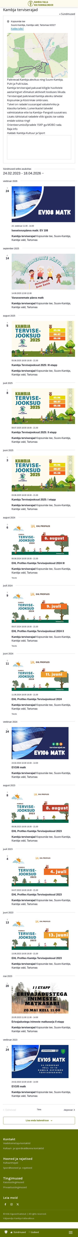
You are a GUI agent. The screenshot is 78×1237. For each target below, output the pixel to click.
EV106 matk (19, 767)
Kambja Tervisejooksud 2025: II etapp (34, 432)
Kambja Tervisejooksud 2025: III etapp (34, 365)
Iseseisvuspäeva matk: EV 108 (30, 230)
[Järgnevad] (69, 1110)
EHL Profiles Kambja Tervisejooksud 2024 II (38, 631)
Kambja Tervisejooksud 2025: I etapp (34, 499)
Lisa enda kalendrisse (37, 1120)
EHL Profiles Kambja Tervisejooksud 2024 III (38, 563)
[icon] (6, 1231)
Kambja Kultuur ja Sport (31, 133)
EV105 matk (19, 1086)
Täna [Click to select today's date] (39, 1109)
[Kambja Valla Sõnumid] (41, 3)
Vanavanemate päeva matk (28, 297)
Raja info (12, 129)
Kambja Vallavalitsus (24, 1218)
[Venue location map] (39, 147)
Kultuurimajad (10, 1162)
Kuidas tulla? (17, 28)
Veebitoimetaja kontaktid (16, 1143)
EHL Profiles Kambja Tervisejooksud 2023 (37, 831)
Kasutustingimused (13, 1182)
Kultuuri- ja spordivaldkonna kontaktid (23, 1148)
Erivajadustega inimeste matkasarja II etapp (38, 1021)
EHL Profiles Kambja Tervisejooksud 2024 (37, 699)
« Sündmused (67, 14)
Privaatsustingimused (15, 1187)
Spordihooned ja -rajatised (17, 1167)
